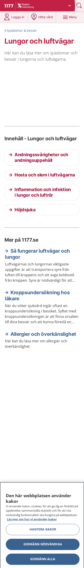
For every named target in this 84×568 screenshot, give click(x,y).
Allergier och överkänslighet (43, 334)
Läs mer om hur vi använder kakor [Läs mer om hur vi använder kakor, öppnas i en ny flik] (32, 521)
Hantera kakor (42, 531)
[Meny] (70, 16)
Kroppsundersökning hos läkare (37, 296)
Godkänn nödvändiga (42, 545)
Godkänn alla (42, 560)
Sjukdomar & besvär (22, 30)
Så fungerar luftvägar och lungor (37, 254)
